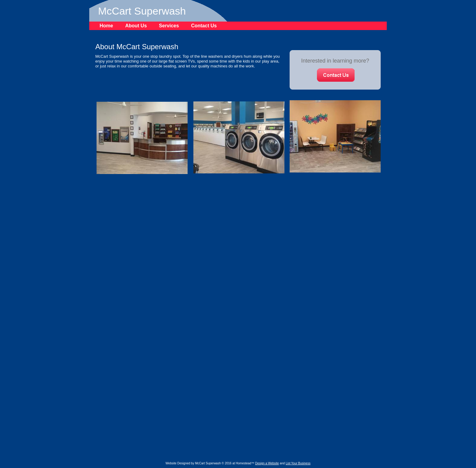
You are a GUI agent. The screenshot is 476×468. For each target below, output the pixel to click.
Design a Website (267, 463)
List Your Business (298, 463)
